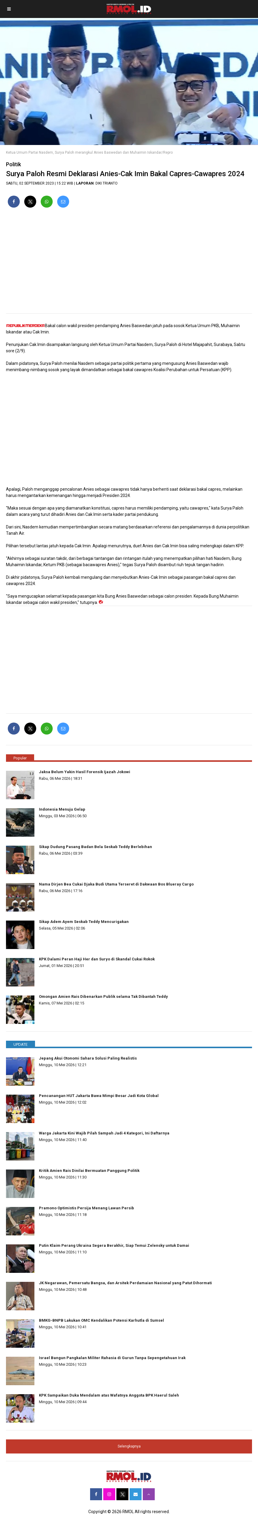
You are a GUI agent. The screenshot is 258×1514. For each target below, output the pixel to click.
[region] (129, 263)
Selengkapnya (129, 1446)
